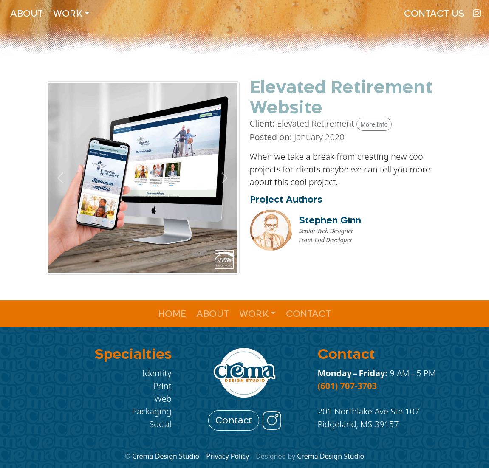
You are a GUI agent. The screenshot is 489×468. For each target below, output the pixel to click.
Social (160, 424)
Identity (157, 373)
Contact (308, 313)
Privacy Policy (227, 456)
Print (162, 386)
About (26, 13)
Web (163, 398)
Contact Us (434, 13)
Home (172, 313)
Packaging (151, 411)
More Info (374, 124)
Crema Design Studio (165, 456)
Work (67, 13)
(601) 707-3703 (347, 386)
